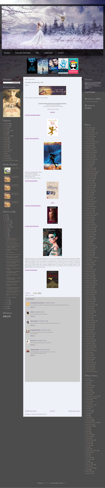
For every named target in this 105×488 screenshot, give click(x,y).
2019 (6, 215)
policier (6, 141)
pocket (87, 470)
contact (61, 53)
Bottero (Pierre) (89, 154)
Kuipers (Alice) (89, 255)
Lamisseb (88, 259)
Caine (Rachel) (89, 161)
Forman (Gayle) (89, 208)
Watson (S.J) (89, 355)
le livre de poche (90, 464)
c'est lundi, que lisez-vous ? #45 (13, 259)
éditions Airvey (89, 471)
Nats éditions (89, 419)
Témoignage (7, 158)
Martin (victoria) (89, 276)
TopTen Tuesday (90, 440)
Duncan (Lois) (89, 194)
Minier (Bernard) (90, 285)
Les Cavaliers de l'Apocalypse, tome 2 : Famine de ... (13, 282)
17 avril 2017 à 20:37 (46, 330)
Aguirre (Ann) (89, 131)
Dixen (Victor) (89, 192)
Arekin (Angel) (89, 134)
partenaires (48, 53)
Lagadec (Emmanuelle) (91, 257)
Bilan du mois (89, 385)
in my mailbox (89, 459)
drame (5, 139)
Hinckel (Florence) (90, 234)
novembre (8, 222)
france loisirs (89, 457)
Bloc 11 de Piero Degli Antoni (12, 244)
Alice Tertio (88, 380)
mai (7, 234)
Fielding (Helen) (89, 203)
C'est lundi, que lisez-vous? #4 (14, 177)
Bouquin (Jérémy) (90, 155)
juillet (7, 231)
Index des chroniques (23, 53)
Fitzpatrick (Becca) (90, 206)
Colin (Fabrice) (89, 182)
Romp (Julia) (89, 308)
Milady (87, 413)
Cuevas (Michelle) (90, 183)
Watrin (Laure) (89, 354)
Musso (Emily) (89, 289)
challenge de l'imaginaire (91, 450)
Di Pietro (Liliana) (90, 191)
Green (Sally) (89, 220)
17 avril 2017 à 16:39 (39, 312)
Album (5, 132)
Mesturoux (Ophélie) (90, 280)
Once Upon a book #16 (11, 297)
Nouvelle (6, 151)
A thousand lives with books (37, 303)
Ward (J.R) (88, 352)
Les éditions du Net (90, 405)
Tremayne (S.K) (89, 343)
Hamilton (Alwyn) (90, 224)
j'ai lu (87, 461)
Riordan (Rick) (89, 306)
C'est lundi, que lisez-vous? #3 (14, 202)
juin (7, 233)
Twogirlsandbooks (34, 349)
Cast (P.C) (88, 166)
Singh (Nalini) (89, 329)
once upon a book (90, 468)
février (7, 302)
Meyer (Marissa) (90, 282)
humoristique (7, 150)
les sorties (88, 466)
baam (87, 447)
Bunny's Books (34, 321)
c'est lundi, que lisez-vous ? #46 (13, 254)
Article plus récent (30, 411)
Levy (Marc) (88, 266)
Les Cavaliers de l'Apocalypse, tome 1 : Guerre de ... (13, 291)
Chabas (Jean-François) (91, 171)
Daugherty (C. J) (90, 187)
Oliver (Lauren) (89, 296)
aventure (6, 146)
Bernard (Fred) (89, 145)
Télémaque (88, 442)
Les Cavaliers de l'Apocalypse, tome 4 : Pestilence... (13, 262)
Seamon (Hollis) (89, 322)
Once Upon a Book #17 (11, 242)
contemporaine (7, 135)
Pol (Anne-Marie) (90, 299)
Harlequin (88, 399)
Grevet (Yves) (89, 222)
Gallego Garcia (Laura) (91, 213)
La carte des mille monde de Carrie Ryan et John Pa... (12, 288)
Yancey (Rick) (89, 369)
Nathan (87, 417)
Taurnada (88, 438)
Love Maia (88, 268)
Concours (88, 394)
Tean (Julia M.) (89, 334)
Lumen (87, 408)
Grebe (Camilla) (89, 219)
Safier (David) (89, 317)
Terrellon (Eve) (89, 336)
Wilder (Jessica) (89, 364)
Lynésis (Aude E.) (90, 269)
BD (5, 153)
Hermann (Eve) (89, 233)
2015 (6, 308)
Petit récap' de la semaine (92, 422)
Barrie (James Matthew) (91, 141)
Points (87, 427)
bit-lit (5, 134)
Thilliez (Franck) (89, 341)
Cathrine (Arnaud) (90, 168)
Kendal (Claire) (89, 250)
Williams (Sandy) (90, 368)
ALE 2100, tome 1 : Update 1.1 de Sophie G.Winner (13, 272)
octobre (8, 224)
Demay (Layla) (89, 189)
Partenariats (89, 420)
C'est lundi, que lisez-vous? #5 (14, 194)
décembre (8, 220)
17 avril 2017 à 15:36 (49, 303)
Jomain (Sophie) (90, 245)
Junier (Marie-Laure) (90, 247)
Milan (87, 415)
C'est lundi (31, 295)
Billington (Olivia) (90, 147)
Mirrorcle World (46, 483)
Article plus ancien (74, 411)
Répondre (32, 307)
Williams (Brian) (89, 366)
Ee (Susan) (88, 196)
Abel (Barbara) (89, 129)
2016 (6, 306)
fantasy (6, 137)
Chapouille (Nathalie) (91, 173)
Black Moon (88, 387)
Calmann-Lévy (89, 392)
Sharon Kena (89, 436)
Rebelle (88, 433)
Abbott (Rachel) (89, 127)
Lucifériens (88, 406)
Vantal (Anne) (89, 348)
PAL (37, 53)
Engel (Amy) (89, 199)
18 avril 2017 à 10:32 (41, 340)
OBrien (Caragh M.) (90, 292)
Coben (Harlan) (89, 180)
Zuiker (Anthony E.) (90, 371)
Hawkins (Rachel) (90, 229)
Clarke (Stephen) (90, 178)
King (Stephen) (89, 254)
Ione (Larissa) (89, 240)
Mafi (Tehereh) (89, 271)
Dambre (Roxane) (90, 185)
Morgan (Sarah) (89, 287)
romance (6, 127)
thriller (5, 128)
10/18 (87, 378)
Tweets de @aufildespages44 (91, 101)
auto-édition (88, 445)
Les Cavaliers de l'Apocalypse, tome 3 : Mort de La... (13, 265)
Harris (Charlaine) (90, 227)
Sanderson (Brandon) (91, 320)
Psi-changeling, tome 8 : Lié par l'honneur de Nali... (13, 278)
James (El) (88, 241)
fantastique (6, 125)
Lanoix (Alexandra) (90, 261)
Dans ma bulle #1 (10, 252)
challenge (88, 448)
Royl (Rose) (88, 313)
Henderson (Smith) (90, 231)
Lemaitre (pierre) (90, 264)
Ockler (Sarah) (89, 294)
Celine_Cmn (33, 340)
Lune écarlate (89, 410)
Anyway (88, 382)
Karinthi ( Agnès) (90, 248)
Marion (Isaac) (89, 273)
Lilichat (32, 312)
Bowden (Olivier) (90, 157)
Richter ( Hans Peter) (91, 304)
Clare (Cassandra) (90, 177)
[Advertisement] (52, 396)
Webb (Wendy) (89, 359)
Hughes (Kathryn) (90, 238)
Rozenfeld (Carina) (90, 315)
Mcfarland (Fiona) (90, 278)
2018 (6, 217)
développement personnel (10, 160)
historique (6, 142)
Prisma (87, 429)
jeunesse (6, 123)
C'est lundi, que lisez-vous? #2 (14, 185)
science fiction (7, 130)
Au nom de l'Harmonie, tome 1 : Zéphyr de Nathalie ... (13, 246)
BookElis (88, 389)
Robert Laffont (89, 434)
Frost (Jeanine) (89, 212)
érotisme (6, 156)
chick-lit (6, 148)
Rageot (87, 431)
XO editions (88, 443)
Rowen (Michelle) (90, 312)
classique (6, 155)
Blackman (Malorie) (90, 152)
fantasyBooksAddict (35, 330)
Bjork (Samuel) (89, 148)
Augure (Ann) (89, 138)
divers (87, 454)
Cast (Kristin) (89, 164)
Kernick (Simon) (89, 252)
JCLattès (88, 403)
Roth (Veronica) (89, 310)
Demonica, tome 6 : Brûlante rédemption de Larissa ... (12, 257)
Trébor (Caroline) (90, 345)
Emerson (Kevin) (90, 198)
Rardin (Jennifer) (90, 301)
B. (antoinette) (89, 140)
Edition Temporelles (90, 398)
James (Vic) (88, 243)
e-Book (87, 456)
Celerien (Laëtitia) (90, 169)
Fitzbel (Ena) (89, 205)
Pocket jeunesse (90, 426)
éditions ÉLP (89, 473)
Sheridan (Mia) (89, 324)
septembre (8, 226)
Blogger (65, 483)
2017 (6, 219)
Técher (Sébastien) (90, 347)
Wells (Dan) (88, 361)
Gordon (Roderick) (90, 215)
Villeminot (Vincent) (90, 350)
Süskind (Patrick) (90, 333)
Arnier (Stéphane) (90, 136)
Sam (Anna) (89, 319)
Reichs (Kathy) (89, 303)
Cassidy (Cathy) (89, 162)
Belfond (88, 384)
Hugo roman (89, 401)
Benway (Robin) (89, 143)
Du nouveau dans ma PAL (92, 396)
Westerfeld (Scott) (90, 362)
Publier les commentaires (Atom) (38, 414)
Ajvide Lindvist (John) (91, 133)
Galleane (45, 97)
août (7, 228)
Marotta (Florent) (90, 275)
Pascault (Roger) (90, 298)
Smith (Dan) (89, 331)
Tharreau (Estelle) (90, 340)
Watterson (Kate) (90, 357)
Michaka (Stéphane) (90, 284)
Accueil (7, 53)
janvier (7, 304)
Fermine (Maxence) (90, 201)
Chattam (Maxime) (90, 175)
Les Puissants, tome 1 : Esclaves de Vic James (11, 239)
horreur (6, 144)
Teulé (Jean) (89, 338)
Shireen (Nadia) (89, 326)
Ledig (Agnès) (89, 262)
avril (7, 237)
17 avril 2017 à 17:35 (43, 321)
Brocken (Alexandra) (90, 159)
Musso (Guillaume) (90, 290)
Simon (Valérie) (89, 327)
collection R (88, 452)
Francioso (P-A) (89, 210)
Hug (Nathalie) (89, 236)
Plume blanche (89, 424)
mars (7, 300)
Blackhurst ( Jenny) (90, 150)
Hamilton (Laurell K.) (90, 226)
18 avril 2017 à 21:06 (45, 349)
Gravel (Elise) (89, 217)
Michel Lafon (89, 412)
